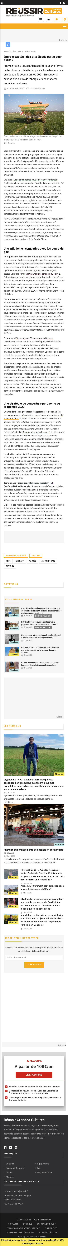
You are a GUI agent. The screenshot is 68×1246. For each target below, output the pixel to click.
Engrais (20, 561)
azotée (32, 561)
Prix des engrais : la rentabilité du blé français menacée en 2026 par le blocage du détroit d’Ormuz (40, 650)
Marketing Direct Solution (20, 1233)
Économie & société (16, 555)
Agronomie (40, 1129)
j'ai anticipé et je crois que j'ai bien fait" (36, 483)
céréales (17, 1138)
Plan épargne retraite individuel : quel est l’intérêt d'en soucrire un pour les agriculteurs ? (41, 636)
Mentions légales (48, 1233)
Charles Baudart (39, 88)
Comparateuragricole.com (35, 432)
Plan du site (51, 1228)
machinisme (52, 1129)
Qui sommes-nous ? (46, 1224)
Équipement (43, 1164)
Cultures (10, 1164)
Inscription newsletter (48, 19)
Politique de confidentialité (32, 1237)
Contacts (13, 1224)
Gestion (36, 555)
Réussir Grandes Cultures (15, 1125)
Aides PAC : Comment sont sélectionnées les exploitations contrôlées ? (42, 887)
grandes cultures (26, 1129)
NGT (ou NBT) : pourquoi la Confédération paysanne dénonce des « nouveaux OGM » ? (39, 623)
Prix (8, 561)
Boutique (27, 1224)
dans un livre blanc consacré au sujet (41, 274)
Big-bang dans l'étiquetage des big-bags (34, 338)
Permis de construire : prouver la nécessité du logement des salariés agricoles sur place (40, 664)
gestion (26, 1134)
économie (8, 1134)
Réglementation (44, 1172)
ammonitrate (48, 561)
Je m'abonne (56, 19)
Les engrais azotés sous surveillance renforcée (35, 180)
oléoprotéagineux (36, 1138)
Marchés (10, 1177)
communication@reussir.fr (16, 1191)
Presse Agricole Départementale (23, 1228)
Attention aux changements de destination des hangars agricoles (33, 851)
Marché (10, 566)
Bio (38, 1168)
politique (18, 1134)
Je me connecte (64, 19)
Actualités (40, 19)
